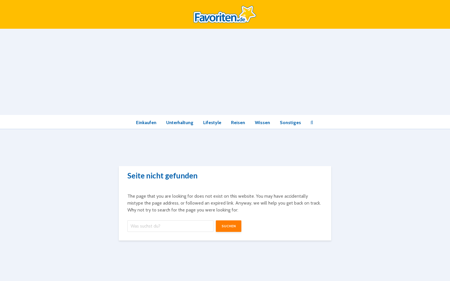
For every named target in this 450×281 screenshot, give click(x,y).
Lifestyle (212, 122)
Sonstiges (290, 122)
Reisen (238, 122)
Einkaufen (146, 122)
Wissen (262, 122)
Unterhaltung (179, 122)
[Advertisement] (225, 72)
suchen (229, 226)
